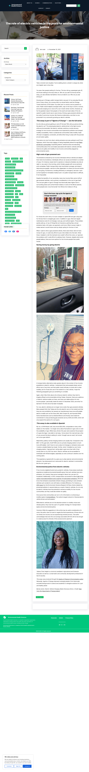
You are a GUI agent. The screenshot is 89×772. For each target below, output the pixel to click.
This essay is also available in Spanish (50, 445)
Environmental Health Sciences (16, 5)
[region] (18, 762)
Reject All (18, 766)
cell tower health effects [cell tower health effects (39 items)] (11, 245)
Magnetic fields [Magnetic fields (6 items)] (9, 269)
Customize (9, 766)
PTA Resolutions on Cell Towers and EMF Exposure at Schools (18, 169)
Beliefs (61, 618)
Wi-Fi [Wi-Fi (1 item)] (18, 287)
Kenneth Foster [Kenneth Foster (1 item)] (16, 266)
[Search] (78, 5)
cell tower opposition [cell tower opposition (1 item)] (10, 248)
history (55, 164)
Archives (6, 71)
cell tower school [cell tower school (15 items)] (20, 251)
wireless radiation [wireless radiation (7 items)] (10, 293)
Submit (71, 232)
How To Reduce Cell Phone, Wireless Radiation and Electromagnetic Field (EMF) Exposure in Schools (18, 178)
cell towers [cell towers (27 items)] (20, 248)
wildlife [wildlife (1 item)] (7, 290)
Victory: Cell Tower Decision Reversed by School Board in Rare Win (17, 144)
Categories (8, 89)
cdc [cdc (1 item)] (21, 225)
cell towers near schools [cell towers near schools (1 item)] (11, 254)
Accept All (27, 766)
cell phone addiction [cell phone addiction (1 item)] (17, 228)
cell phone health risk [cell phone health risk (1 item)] (10, 231)
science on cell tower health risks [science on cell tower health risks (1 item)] (13, 278)
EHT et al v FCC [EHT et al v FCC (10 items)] (9, 260)
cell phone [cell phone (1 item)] (8, 228)
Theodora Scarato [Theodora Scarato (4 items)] (10, 287)
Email (57, 229)
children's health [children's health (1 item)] (9, 257)
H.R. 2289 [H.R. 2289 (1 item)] (8, 266)
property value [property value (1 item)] (9, 272)
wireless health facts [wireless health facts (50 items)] (16, 290)
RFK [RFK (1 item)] (7, 275)
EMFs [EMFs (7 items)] (21, 260)
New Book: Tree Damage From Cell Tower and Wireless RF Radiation (17, 152)
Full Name (46, 229)
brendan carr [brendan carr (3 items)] (15, 225)
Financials (54, 618)
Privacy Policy (69, 618)
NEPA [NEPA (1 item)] (16, 269)
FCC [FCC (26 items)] (17, 263)
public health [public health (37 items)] (18, 272)
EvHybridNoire (51, 519)
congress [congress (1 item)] (18, 257)
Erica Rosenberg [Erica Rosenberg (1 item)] (9, 263)
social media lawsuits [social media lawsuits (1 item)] (10, 284)
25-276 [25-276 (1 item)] (7, 225)
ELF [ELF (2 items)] (16, 260)
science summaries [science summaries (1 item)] (10, 281)
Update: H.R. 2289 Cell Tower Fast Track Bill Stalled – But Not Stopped (18, 160)
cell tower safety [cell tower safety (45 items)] (9, 251)
